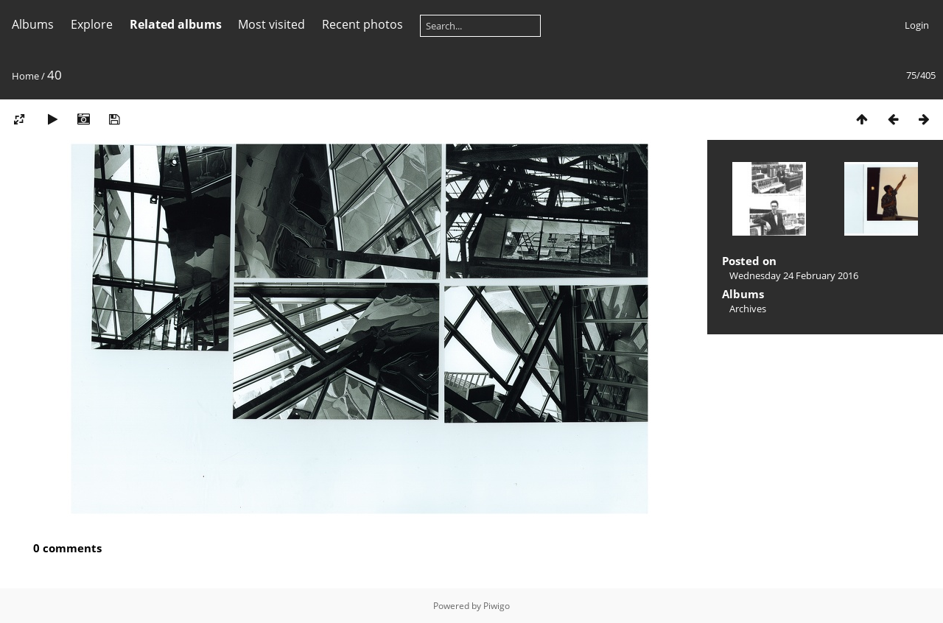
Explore (92, 24)
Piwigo (496, 605)
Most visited (271, 24)
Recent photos (362, 24)
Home (25, 75)
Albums (33, 24)
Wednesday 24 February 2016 (793, 275)
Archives (747, 308)
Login (917, 25)
